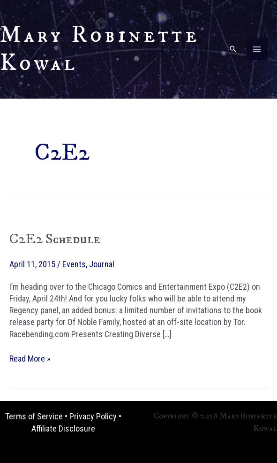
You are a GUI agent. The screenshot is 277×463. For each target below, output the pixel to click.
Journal (101, 264)
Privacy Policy (93, 416)
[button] (233, 49)
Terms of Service (34, 416)
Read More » (30, 358)
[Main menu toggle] (257, 49)
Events (74, 264)
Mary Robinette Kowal (100, 49)
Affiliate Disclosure (63, 428)
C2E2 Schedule (54, 239)
